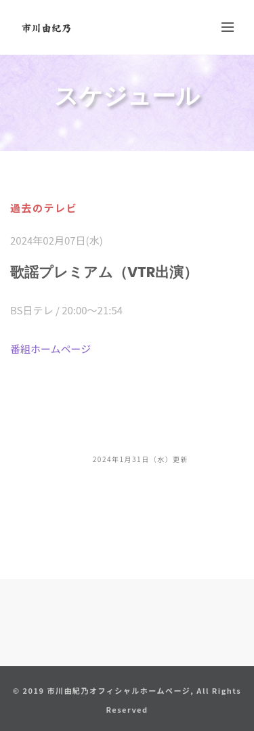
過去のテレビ (43, 208)
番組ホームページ (50, 348)
